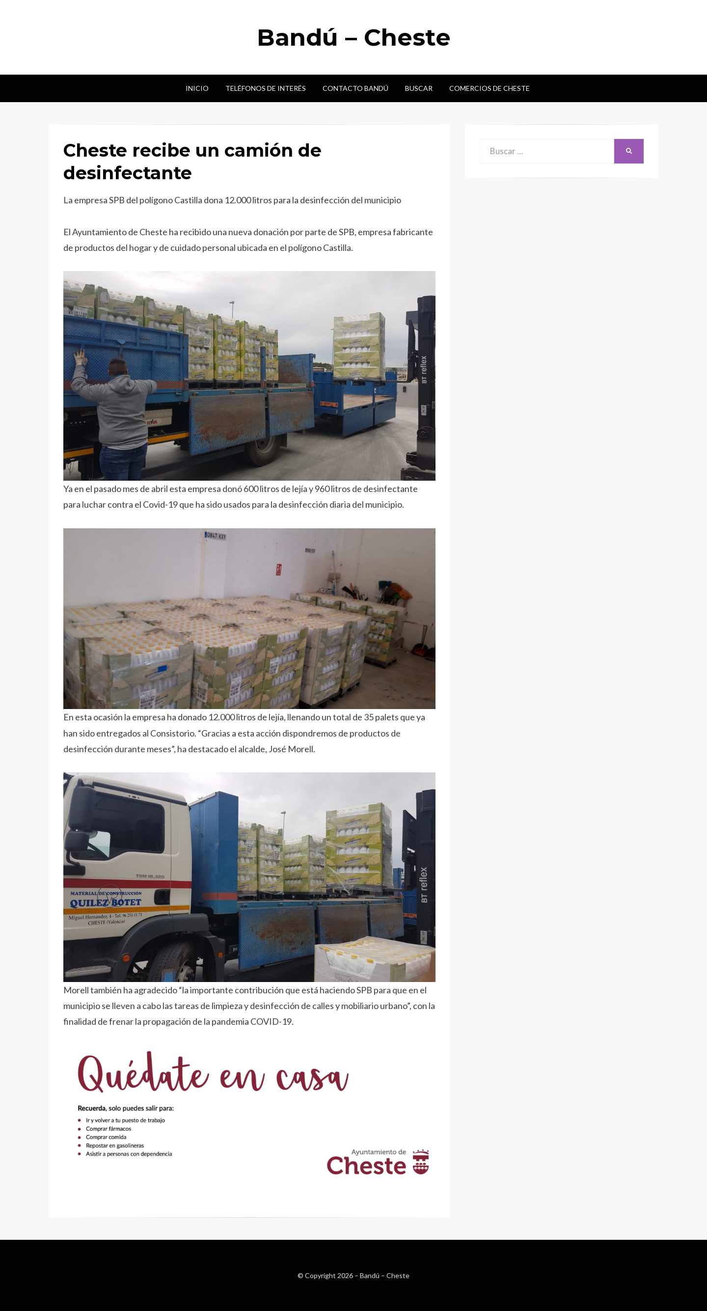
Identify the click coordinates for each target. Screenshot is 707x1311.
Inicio (197, 88)
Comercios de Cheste (489, 88)
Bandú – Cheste (354, 37)
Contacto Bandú (355, 88)
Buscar (419, 88)
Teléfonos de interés (265, 88)
